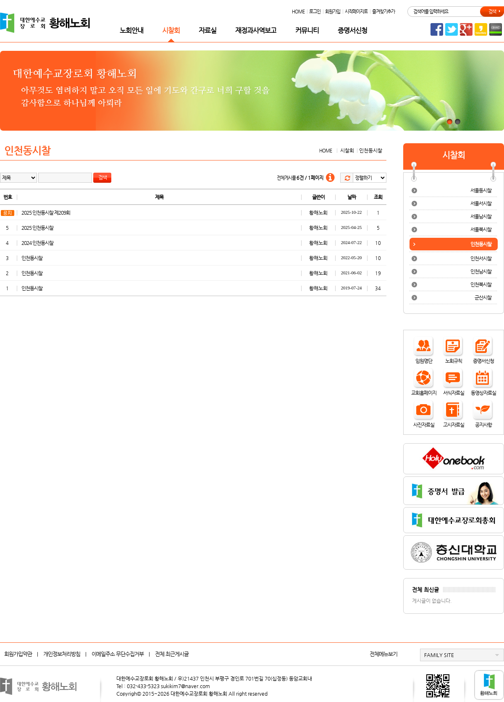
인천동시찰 (31, 258)
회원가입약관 (18, 654)
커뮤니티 (307, 30)
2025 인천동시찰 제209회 (45, 213)
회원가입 (332, 11)
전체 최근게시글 (172, 654)
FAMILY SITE (439, 655)
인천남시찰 (480, 271)
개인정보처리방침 (61, 654)
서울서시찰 (480, 203)
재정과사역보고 (255, 30)
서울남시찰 (480, 216)
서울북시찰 (480, 229)
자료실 (207, 30)
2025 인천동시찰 (37, 228)
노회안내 (131, 30)
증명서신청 (352, 30)
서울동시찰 (480, 190)
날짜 (351, 197)
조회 (378, 197)
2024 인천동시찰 (37, 243)
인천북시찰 (480, 284)
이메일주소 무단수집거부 (118, 654)
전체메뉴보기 (383, 654)
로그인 (314, 11)
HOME (298, 11)
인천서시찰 (480, 258)
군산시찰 (483, 297)
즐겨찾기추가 (383, 11)
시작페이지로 (356, 11)
